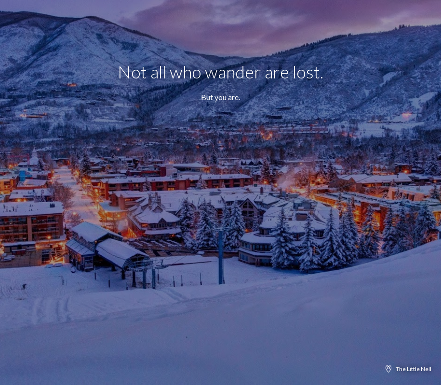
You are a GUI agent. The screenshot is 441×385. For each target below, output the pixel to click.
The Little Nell (413, 368)
